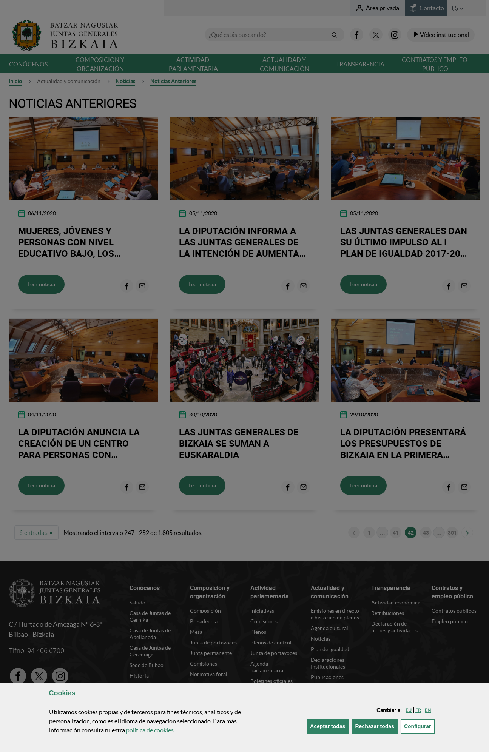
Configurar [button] (419, 725)
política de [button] (150, 730)
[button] (409, 710)
